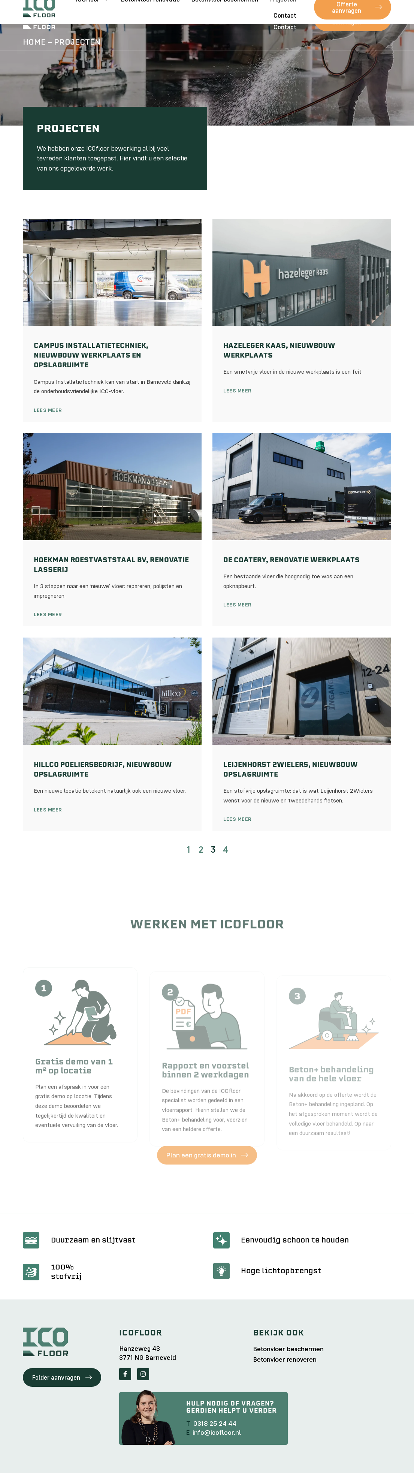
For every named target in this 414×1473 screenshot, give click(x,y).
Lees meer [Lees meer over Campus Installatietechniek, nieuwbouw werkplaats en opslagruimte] (48, 410)
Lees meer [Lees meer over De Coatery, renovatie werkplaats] (237, 604)
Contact (285, 27)
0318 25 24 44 (214, 1423)
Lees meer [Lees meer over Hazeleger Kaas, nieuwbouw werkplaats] (237, 390)
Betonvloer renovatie (150, 11)
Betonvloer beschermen (224, 11)
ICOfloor (92, 11)
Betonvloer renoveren (285, 1359)
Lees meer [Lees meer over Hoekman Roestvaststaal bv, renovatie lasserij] (48, 614)
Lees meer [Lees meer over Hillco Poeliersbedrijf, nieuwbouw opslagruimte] (48, 809)
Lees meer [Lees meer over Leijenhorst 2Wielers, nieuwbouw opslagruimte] (237, 819)
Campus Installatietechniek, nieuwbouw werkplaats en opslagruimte (91, 355)
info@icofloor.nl (217, 1432)
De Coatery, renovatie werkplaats (291, 559)
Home (34, 42)
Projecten (282, 11)
